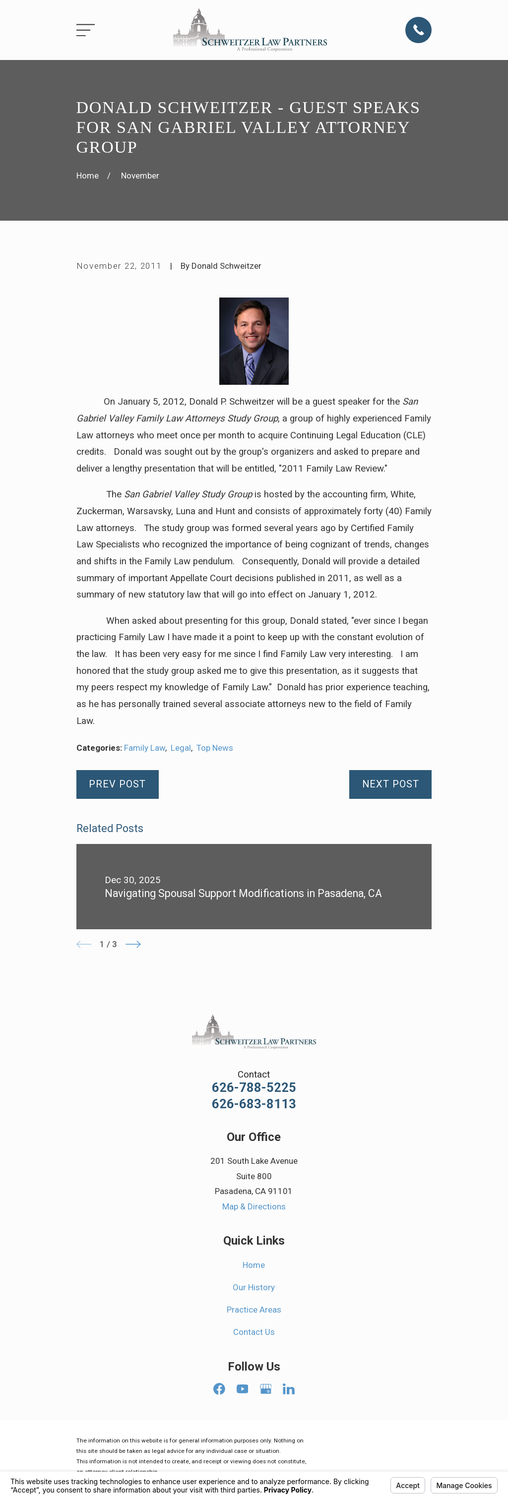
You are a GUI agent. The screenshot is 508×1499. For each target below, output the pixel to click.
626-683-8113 (254, 1104)
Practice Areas (254, 1310)
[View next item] (133, 944)
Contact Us (254, 1332)
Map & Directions (254, 1206)
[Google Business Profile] (266, 1389)
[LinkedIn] (289, 1389)
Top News (214, 748)
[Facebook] (219, 1389)
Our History (254, 1287)
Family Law (144, 748)
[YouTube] (243, 1389)
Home (254, 1265)
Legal (181, 748)
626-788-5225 (254, 1087)
